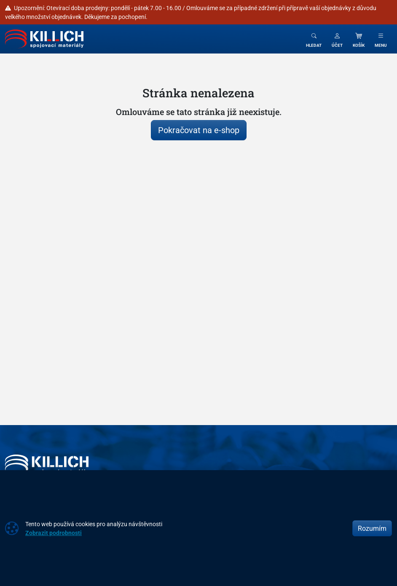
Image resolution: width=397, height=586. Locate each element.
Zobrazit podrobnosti (53, 532)
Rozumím (372, 528)
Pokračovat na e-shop (198, 130)
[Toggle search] (314, 39)
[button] (337, 39)
